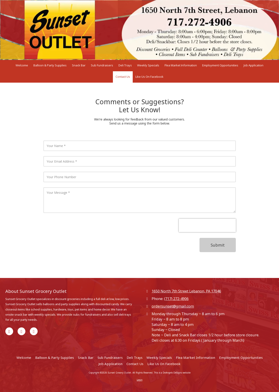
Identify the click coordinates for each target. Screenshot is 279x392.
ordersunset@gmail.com (173, 306)
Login (140, 379)
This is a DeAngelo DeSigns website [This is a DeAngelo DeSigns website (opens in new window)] (172, 372)
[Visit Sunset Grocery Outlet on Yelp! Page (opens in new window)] (34, 331)
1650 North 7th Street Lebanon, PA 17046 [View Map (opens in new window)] (186, 291)
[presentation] (207, 225)
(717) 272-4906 (176, 298)
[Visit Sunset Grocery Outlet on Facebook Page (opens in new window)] (9, 331)
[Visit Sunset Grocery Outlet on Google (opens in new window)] (21, 331)
